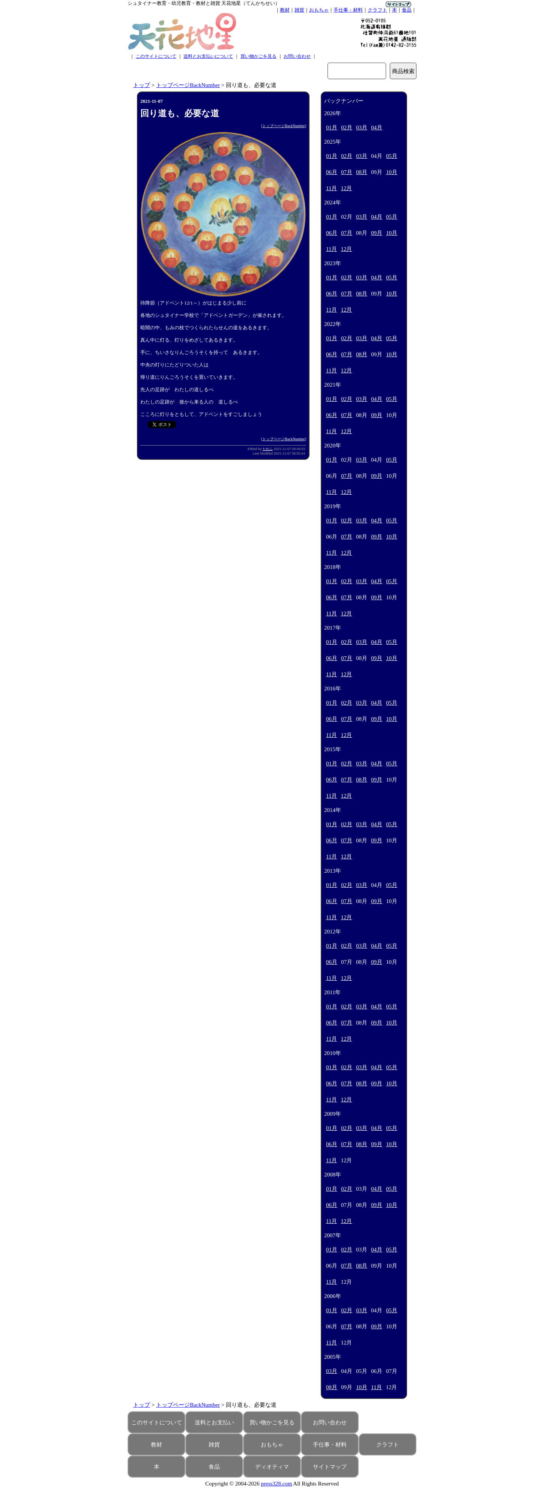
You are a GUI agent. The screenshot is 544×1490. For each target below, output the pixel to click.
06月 (331, 172)
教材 (285, 10)
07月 (346, 172)
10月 (391, 172)
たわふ (268, 449)
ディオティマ (272, 1467)
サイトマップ (330, 1467)
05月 (391, 156)
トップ (141, 85)
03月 (361, 128)
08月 (361, 172)
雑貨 (299, 10)
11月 (331, 188)
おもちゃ (319, 10)
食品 (407, 10)
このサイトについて (156, 56)
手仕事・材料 (348, 10)
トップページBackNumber (188, 85)
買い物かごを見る (258, 56)
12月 (346, 188)
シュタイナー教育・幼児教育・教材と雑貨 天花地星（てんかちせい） (204, 3)
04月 (376, 128)
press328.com (276, 1484)
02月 (346, 128)
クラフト (377, 10)
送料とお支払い (214, 1422)
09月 (376, 233)
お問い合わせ (297, 56)
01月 (331, 128)
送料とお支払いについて (208, 56)
